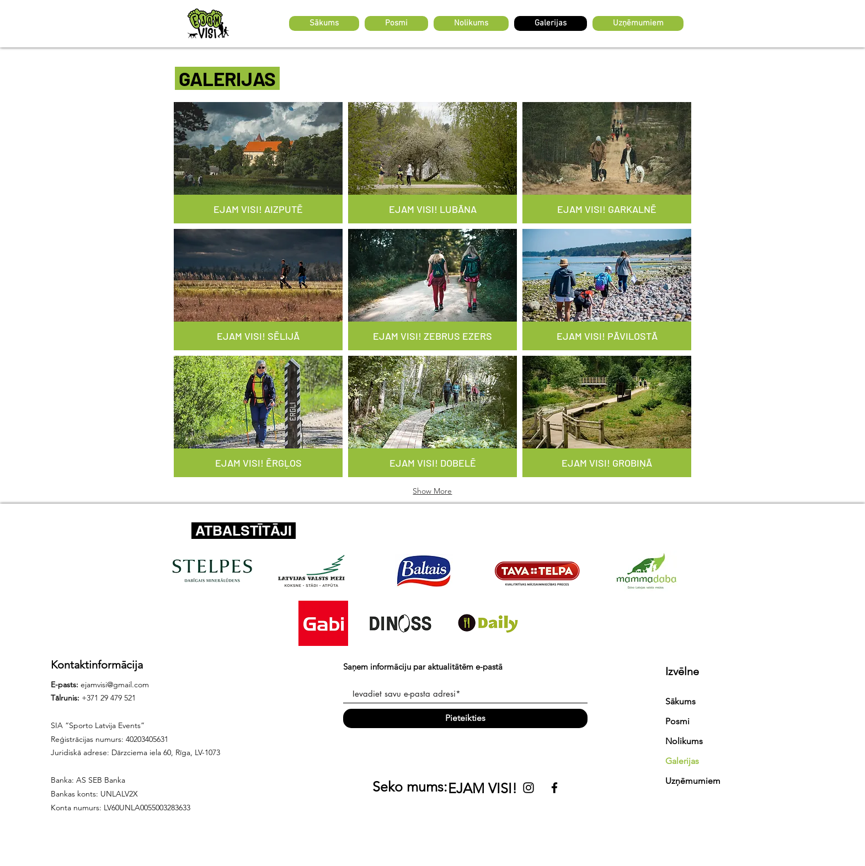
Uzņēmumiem (692, 781)
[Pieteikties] (465, 718)
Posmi (677, 721)
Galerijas (682, 761)
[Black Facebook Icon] (554, 788)
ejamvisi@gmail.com (115, 684)
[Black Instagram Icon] (528, 788)
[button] (396, 23)
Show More (432, 491)
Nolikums (684, 741)
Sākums (680, 701)
